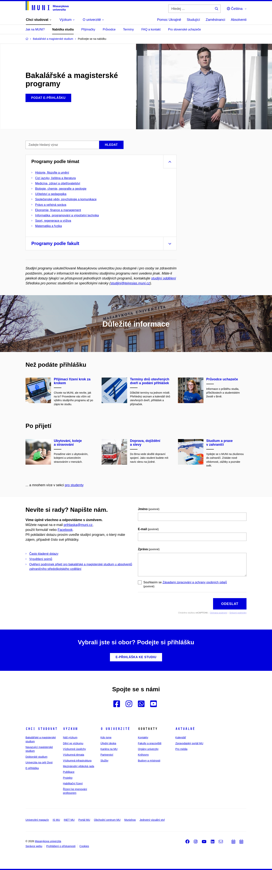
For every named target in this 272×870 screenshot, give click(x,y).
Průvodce (109, 29)
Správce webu (34, 846)
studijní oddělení (163, 278)
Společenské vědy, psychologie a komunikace (66, 199)
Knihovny (143, 754)
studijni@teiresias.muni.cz (130, 283)
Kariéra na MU (108, 749)
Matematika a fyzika (48, 226)
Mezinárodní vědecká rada (78, 766)
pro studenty (74, 485)
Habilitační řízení (73, 783)
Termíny (128, 29)
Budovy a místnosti (149, 760)
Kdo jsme (105, 737)
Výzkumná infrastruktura (77, 760)
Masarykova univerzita (48, 841)
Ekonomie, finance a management (58, 210)
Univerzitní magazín (37, 819)
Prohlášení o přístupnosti (61, 846)
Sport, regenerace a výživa (53, 220)
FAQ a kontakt (150, 29)
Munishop (130, 819)
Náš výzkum (70, 737)
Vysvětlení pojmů (40, 559)
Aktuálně (185, 729)
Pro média (181, 749)
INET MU (69, 819)
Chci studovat (41, 729)
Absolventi (238, 20)
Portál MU (84, 819)
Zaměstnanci (215, 20)
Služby (104, 760)
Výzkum (70, 729)
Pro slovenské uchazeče (184, 29)
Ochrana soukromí (218, 613)
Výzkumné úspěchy (74, 749)
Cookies (84, 846)
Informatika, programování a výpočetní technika (67, 215)
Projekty (68, 777)
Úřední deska (108, 743)
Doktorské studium (36, 756)
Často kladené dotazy (43, 553)
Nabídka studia (63, 29)
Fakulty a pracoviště (150, 743)
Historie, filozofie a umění (52, 172)
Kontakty (143, 737)
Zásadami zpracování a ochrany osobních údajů (194, 582)
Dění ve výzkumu (73, 743)
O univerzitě (115, 729)
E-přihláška (32, 768)
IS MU (56, 819)
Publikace (68, 771)
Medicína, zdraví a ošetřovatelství (57, 183)
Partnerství (106, 754)
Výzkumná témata (73, 754)
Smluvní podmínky (238, 613)
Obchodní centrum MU (107, 819)
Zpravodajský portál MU (189, 743)
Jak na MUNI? (35, 29)
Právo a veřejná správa (50, 204)
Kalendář (180, 737)
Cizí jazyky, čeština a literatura (55, 178)
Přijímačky (88, 29)
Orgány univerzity (148, 749)
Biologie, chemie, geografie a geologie (60, 188)
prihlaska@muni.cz (78, 525)
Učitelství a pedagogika (50, 194)
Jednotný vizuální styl (152, 819)
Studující (193, 20)
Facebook (65, 530)
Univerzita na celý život (39, 762)
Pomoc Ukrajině (169, 20)
